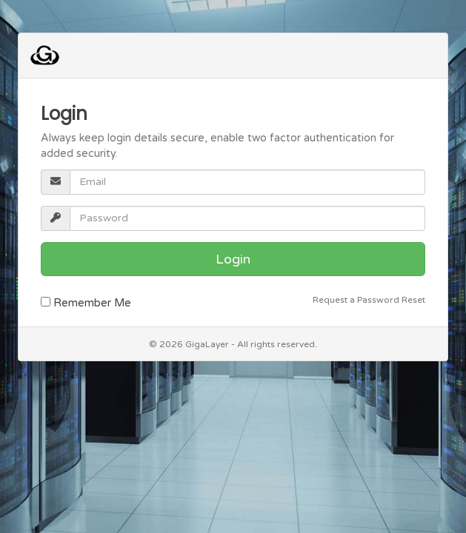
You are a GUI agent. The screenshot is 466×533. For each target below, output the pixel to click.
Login (233, 259)
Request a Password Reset (369, 300)
